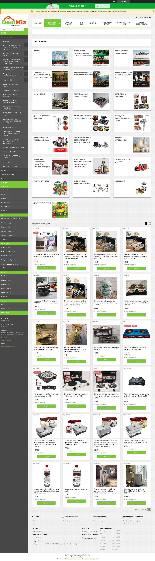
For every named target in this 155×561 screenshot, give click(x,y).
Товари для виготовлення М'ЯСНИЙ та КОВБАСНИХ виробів (11, 133)
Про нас (4, 170)
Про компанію (38, 521)
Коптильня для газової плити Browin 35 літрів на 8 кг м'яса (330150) (134, 491)
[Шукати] (26, 29)
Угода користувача (141, 23)
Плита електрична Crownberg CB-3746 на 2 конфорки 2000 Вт (76, 395)
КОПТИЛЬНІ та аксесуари (11, 90)
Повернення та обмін (123, 23)
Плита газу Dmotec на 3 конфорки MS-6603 (106, 348)
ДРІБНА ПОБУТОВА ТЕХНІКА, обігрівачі (12, 114)
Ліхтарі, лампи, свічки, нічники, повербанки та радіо (13, 75)
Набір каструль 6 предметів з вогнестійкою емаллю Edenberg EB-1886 (105, 303)
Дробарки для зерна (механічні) (10, 95)
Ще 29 (5, 210)
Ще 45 (5, 239)
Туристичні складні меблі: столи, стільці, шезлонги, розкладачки (11, 61)
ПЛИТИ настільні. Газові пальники (11, 85)
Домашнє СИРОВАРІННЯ (11, 127)
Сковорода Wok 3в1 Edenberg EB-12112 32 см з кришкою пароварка (46, 302)
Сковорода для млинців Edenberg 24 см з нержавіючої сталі (45, 348)
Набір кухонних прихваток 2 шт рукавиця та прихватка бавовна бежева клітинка (135, 256)
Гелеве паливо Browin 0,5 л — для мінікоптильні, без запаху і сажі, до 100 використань (46, 491)
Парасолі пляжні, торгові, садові (11, 54)
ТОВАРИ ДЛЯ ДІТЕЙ (9, 152)
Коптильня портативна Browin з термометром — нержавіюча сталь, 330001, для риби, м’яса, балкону (45, 443)
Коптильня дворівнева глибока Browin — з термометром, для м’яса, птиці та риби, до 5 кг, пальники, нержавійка (105, 443)
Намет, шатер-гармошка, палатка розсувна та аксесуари (11, 47)
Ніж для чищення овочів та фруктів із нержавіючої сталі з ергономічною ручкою (75, 349)
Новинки (6, 41)
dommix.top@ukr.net (8, 346)
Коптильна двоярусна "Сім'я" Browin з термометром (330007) (135, 441)
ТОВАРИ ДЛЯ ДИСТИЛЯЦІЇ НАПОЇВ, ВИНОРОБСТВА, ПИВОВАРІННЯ (11, 141)
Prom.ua (87, 555)
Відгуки (3, 179)
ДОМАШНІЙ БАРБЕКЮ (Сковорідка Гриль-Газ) (10, 102)
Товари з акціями (68, 23)
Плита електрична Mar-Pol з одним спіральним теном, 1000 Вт (46, 395)
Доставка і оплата (7, 175)
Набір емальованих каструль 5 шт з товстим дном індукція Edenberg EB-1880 (136, 303)
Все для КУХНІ (7, 80)
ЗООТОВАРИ (7, 162)
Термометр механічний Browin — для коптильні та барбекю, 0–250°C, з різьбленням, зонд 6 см (106, 491)
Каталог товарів (6, 37)
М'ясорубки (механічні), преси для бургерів (13, 108)
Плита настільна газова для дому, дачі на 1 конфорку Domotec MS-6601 (136, 396)
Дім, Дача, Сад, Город (10, 166)
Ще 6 (4, 268)
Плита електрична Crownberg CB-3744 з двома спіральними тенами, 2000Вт (106, 396)
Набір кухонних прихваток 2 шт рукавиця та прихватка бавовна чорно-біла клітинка (75, 256)
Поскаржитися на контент (73, 559)
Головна (38, 23)
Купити (46, 268)
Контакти (93, 23)
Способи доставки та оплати (73, 521)
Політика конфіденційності (90, 559)
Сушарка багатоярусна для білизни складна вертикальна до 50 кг (46, 255)
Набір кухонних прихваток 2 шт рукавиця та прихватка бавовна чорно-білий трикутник (75, 303)
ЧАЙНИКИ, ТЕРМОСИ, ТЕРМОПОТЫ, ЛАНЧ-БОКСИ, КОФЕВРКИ (12, 121)
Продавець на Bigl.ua (77, 557)
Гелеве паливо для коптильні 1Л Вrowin (75, 490)
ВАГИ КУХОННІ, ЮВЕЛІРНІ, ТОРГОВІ (11, 157)
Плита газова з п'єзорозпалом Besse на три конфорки (135, 348)
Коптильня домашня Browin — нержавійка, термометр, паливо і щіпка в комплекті (76, 442)
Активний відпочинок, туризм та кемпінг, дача (13, 69)
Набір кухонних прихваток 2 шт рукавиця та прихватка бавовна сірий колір (105, 256)
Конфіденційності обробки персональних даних (132, 522)
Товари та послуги (51, 23)
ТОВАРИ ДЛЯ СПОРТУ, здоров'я (13, 147)
